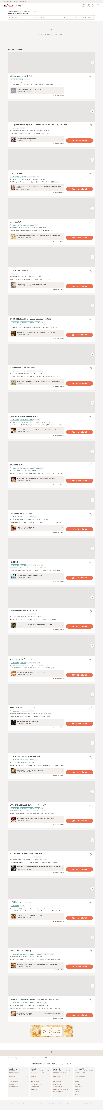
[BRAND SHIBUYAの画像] (51, 451)
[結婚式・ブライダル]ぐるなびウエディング (17, 1058)
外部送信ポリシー (43, 1103)
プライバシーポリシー (33, 1103)
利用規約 (19, 1103)
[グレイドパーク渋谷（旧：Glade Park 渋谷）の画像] (51, 743)
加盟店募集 (60, 1103)
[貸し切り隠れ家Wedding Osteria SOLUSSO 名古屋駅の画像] (51, 305)
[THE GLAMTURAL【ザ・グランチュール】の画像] (51, 645)
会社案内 (14, 1103)
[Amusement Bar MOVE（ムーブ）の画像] (51, 500)
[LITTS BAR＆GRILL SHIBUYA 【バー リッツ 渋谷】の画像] (51, 791)
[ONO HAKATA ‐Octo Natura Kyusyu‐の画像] (51, 402)
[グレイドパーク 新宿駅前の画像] (51, 257)
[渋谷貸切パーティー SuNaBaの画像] (51, 888)
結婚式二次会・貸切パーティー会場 (35, 1058)
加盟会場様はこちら (52, 1103)
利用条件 (25, 1103)
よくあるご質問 (87, 1103)
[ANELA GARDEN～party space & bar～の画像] (51, 694)
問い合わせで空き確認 (79, 529)
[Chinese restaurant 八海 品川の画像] (51, 62)
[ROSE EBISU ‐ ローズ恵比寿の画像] (51, 937)
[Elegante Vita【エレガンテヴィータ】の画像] (51, 354)
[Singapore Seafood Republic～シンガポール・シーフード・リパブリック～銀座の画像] (51, 111)
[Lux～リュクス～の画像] (51, 208)
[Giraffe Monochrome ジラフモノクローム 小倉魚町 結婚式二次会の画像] (51, 986)
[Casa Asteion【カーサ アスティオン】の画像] (51, 597)
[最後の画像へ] (92, 63)
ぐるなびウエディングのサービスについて (73, 1103)
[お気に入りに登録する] (91, 76)
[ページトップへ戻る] (51, 1053)
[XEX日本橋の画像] (51, 548)
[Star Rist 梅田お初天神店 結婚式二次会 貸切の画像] (51, 840)
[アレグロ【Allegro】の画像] (51, 159)
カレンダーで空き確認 (79, 140)
